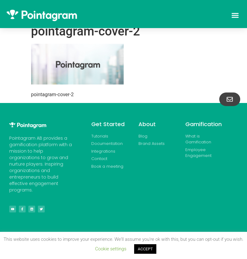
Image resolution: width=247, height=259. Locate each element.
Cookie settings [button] (110, 249)
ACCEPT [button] (145, 249)
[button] (235, 15)
